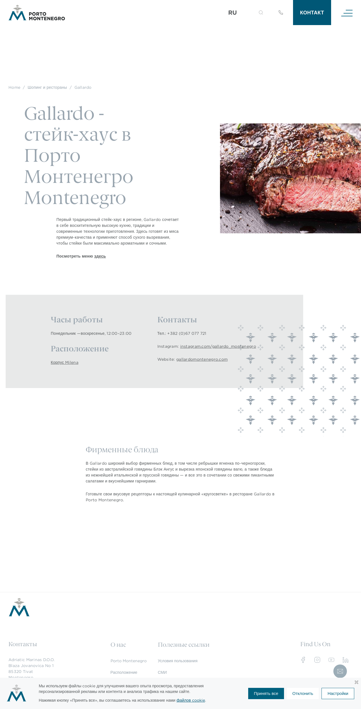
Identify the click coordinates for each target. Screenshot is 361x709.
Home (14, 87)
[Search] (254, 13)
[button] (261, 12)
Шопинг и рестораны (47, 87)
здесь (100, 256)
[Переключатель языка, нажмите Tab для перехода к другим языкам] (236, 13)
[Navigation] (347, 12)
